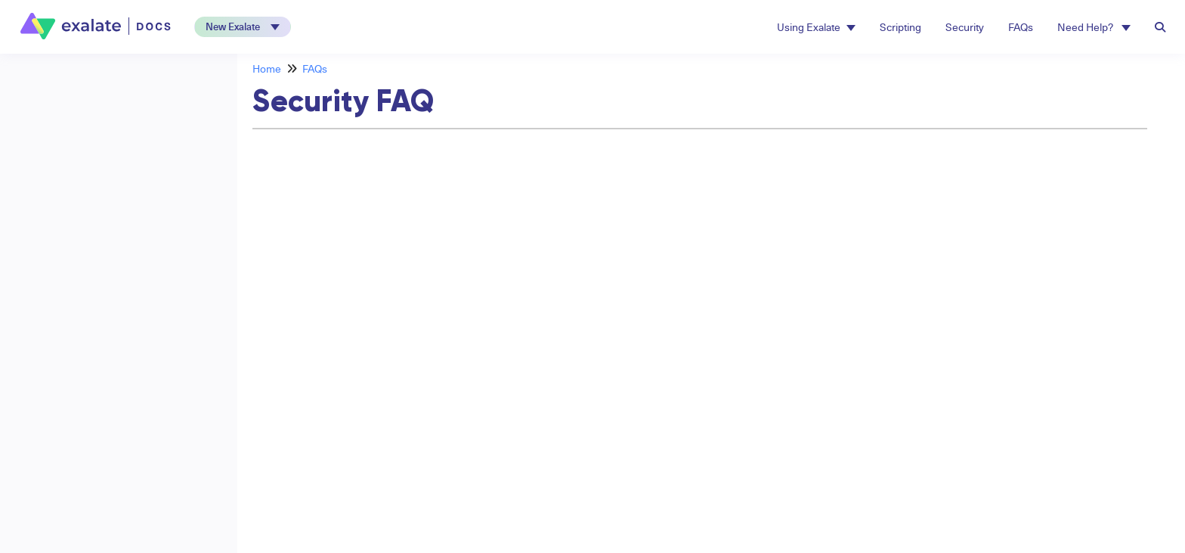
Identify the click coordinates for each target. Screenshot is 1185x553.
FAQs (1020, 27)
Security (964, 27)
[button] (242, 27)
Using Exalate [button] (816, 27)
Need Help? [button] (1094, 27)
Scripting (900, 27)
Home (266, 68)
